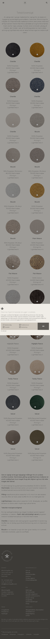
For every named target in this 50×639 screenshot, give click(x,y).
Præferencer (25, 325)
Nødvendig (8, 325)
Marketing (24, 327)
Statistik (7, 327)
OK (43, 326)
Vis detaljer (4, 331)
